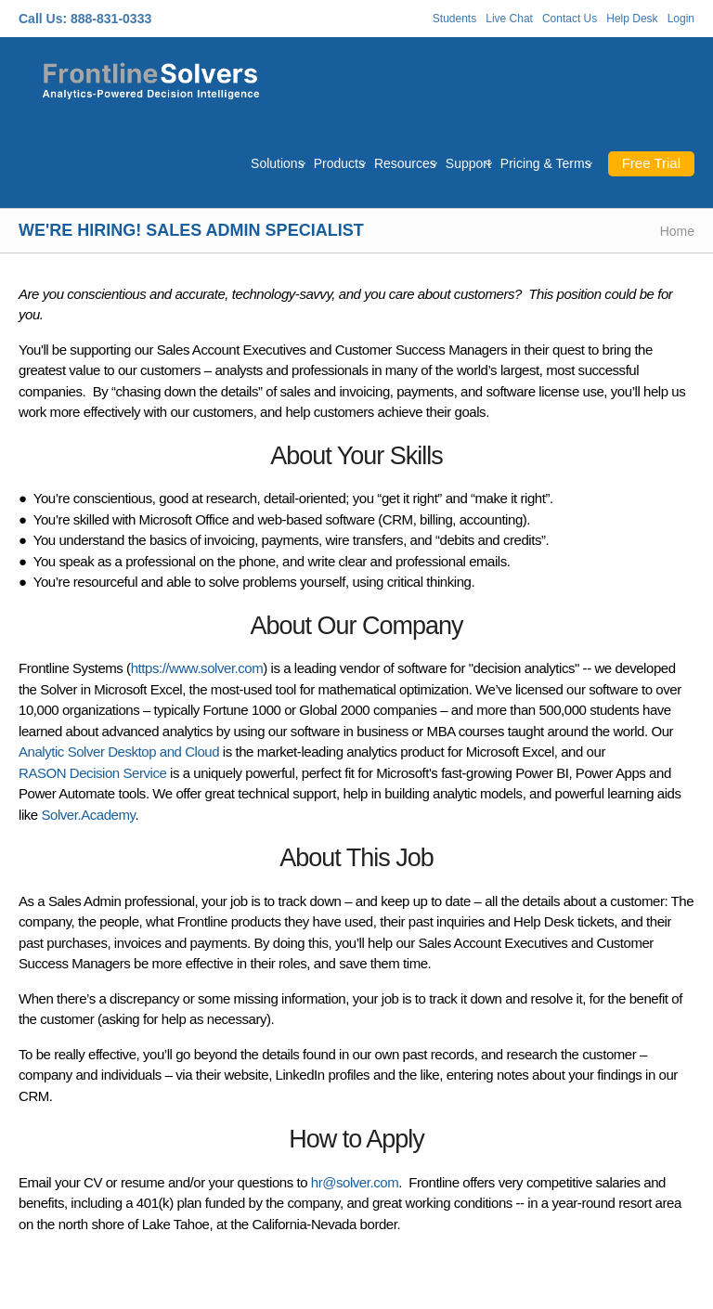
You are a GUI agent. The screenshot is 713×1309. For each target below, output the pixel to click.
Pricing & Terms (545, 163)
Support (468, 163)
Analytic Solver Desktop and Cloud (119, 751)
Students (454, 18)
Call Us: (43, 18)
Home (677, 231)
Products (339, 163)
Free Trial (651, 163)
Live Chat (509, 18)
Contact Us (569, 18)
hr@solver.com (354, 1182)
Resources (405, 163)
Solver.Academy (88, 815)
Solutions (278, 163)
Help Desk (631, 18)
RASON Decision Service (92, 773)
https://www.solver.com (197, 668)
